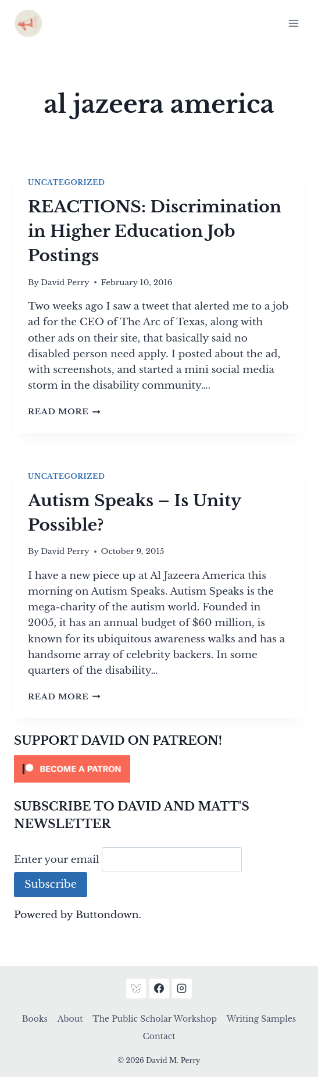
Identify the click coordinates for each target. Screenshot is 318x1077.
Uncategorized (66, 182)
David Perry (65, 282)
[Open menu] (293, 23)
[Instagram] (182, 988)
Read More (64, 412)
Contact (159, 1036)
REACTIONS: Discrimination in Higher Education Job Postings (154, 231)
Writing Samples (261, 1019)
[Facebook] (159, 988)
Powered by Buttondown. (77, 915)
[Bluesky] (136, 988)
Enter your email (56, 860)
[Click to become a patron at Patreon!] (159, 769)
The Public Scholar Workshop (154, 1019)
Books (35, 1019)
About (70, 1019)
